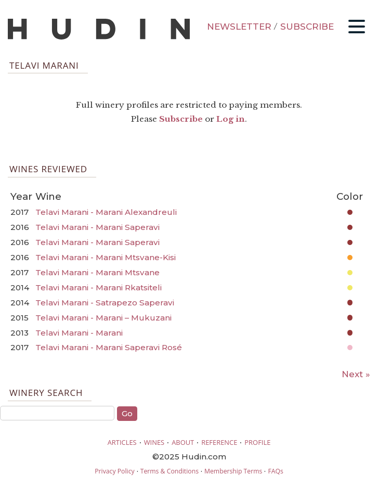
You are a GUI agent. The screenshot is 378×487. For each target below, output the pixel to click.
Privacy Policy (114, 471)
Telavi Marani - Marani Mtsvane (97, 272)
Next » (356, 374)
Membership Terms (233, 471)
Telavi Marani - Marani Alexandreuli (106, 212)
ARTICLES (122, 442)
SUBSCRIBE (307, 26)
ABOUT (183, 442)
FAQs (275, 471)
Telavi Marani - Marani (79, 333)
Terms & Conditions (169, 471)
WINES (154, 442)
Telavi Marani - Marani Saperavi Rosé (108, 347)
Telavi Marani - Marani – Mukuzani (103, 318)
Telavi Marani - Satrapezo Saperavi (104, 302)
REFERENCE (219, 442)
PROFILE (257, 442)
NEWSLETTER (239, 26)
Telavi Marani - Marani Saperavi (97, 227)
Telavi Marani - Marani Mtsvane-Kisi (105, 257)
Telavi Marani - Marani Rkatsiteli (98, 287)
